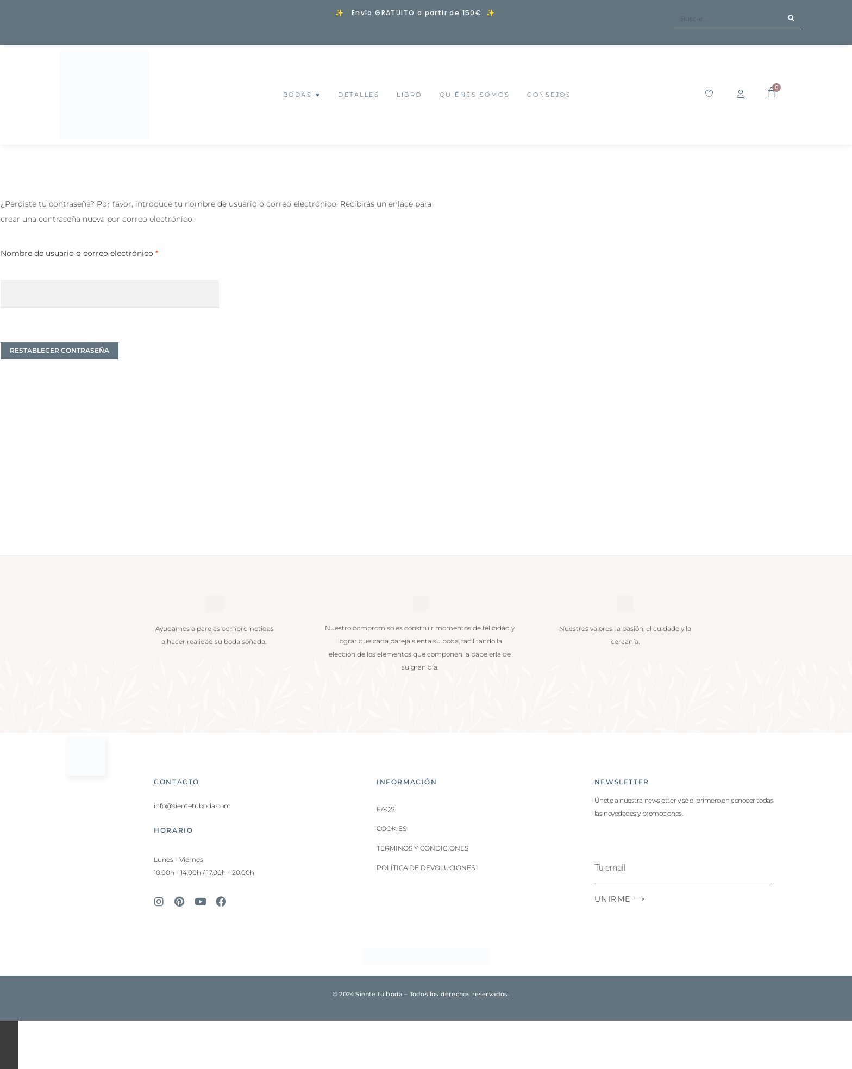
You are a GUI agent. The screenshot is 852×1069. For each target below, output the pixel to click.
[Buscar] (791, 19)
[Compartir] (9, 1041)
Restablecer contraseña (59, 350)
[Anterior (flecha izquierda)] (9, 1057)
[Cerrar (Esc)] (9, 1049)
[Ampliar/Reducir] (9, 1025)
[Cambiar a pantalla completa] (9, 1033)
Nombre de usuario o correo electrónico (101, 252)
